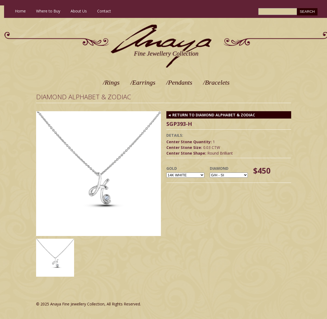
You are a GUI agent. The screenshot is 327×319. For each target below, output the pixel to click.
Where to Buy (48, 11)
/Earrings (143, 82)
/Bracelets (216, 82)
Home (20, 11)
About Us (79, 11)
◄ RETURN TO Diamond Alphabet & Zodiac (211, 114)
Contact (104, 11)
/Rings (111, 82)
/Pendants (179, 82)
